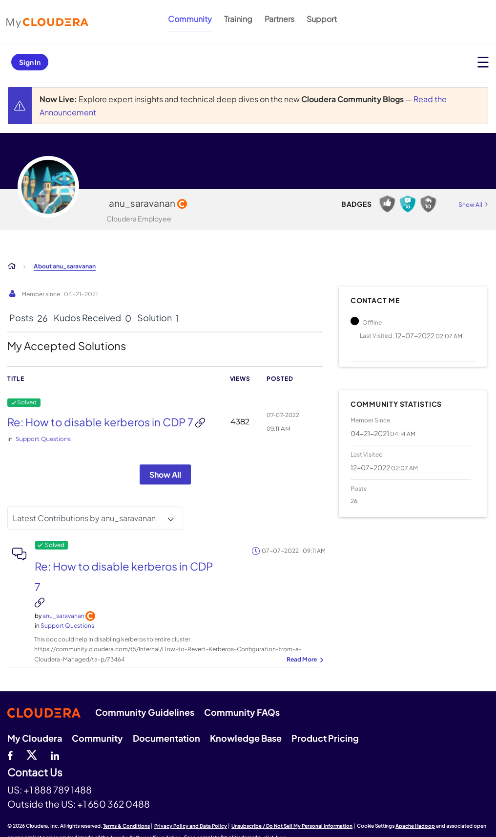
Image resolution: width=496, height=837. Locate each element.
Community (190, 19)
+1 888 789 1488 (57, 789)
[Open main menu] (483, 61)
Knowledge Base (246, 738)
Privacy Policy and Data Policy (190, 826)
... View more (303, 660)
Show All (165, 474)
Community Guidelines (144, 712)
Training (238, 19)
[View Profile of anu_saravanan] (63, 615)
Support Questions (43, 438)
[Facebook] (10, 754)
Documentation (166, 738)
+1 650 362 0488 (113, 804)
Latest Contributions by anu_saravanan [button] (84, 518)
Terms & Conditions (126, 826)
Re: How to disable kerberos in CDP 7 (101, 422)
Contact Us (34, 772)
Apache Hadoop (415, 826)
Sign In (30, 62)
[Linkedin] (55, 754)
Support (322, 19)
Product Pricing (325, 738)
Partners (279, 19)
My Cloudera (34, 738)
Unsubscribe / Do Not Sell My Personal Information (291, 826)
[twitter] (31, 754)
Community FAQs (242, 712)
